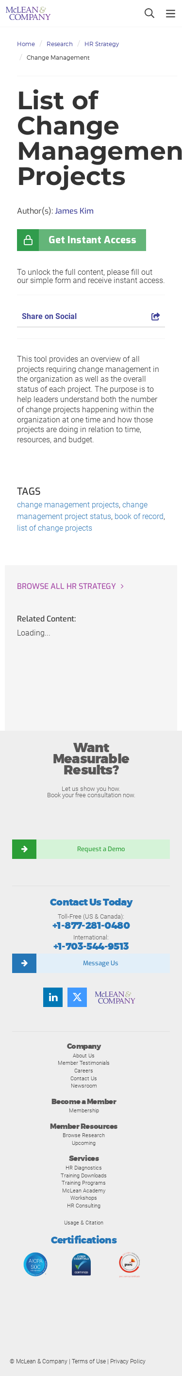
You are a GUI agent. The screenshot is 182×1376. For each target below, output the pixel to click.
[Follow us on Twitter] (77, 997)
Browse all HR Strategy (66, 586)
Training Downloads (84, 1175)
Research (60, 44)
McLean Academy (83, 1190)
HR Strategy (101, 44)
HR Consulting (83, 1205)
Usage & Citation (83, 1222)
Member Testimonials (84, 1062)
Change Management (58, 57)
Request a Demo (101, 849)
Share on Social (91, 316)
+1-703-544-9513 (91, 946)
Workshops (83, 1197)
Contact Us (83, 1078)
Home (26, 44)
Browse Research (84, 1135)
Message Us (100, 963)
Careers (83, 1070)
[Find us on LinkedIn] (53, 997)
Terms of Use (89, 1361)
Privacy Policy (128, 1361)
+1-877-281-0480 (91, 925)
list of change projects (54, 528)
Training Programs (84, 1182)
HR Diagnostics (84, 1167)
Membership (84, 1110)
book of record (139, 516)
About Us (84, 1055)
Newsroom (84, 1085)
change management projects (68, 504)
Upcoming (84, 1143)
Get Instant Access (92, 240)
